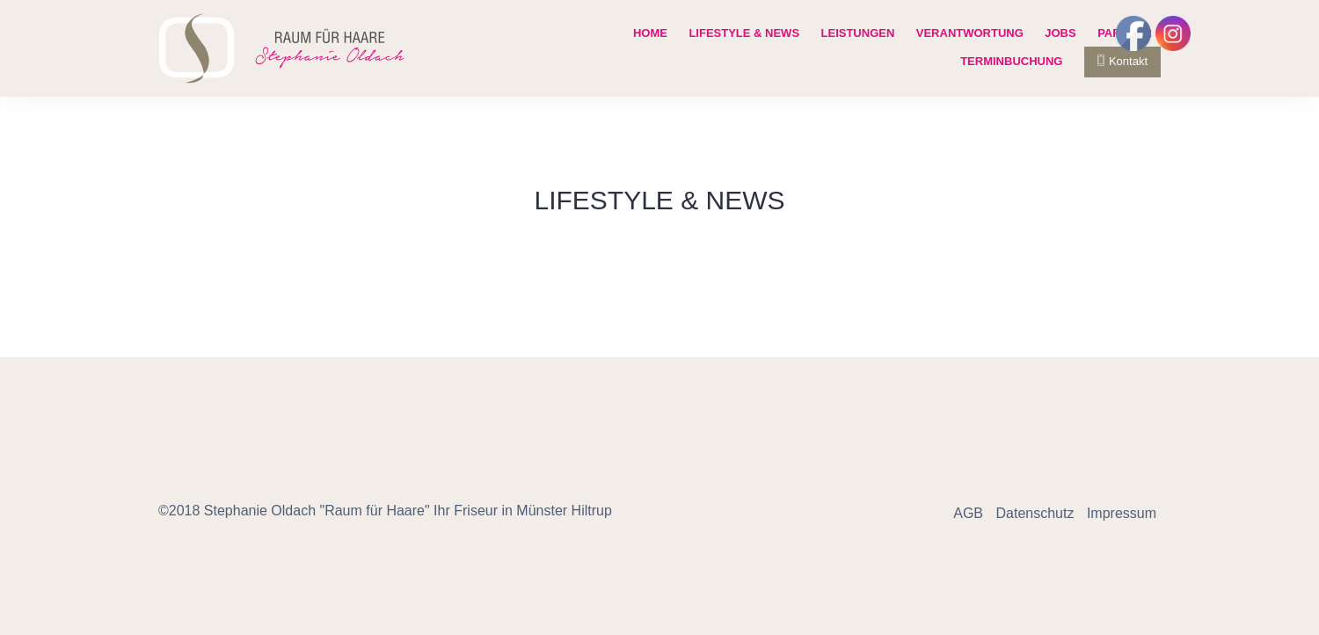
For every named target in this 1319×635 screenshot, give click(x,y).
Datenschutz (1034, 513)
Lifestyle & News (744, 33)
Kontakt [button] (1122, 61)
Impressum (1121, 513)
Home (650, 33)
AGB (968, 513)
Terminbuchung (1011, 61)
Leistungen (858, 33)
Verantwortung (970, 33)
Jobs (1060, 33)
